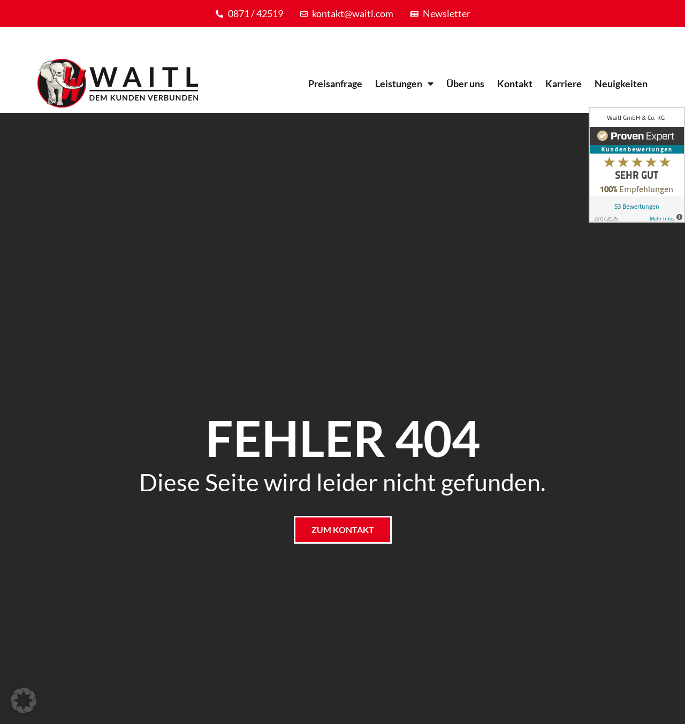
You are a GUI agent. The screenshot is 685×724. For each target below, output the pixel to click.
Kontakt (514, 83)
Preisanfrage (335, 83)
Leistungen (404, 83)
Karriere (563, 83)
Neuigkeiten (621, 83)
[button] (23, 700)
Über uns (465, 83)
